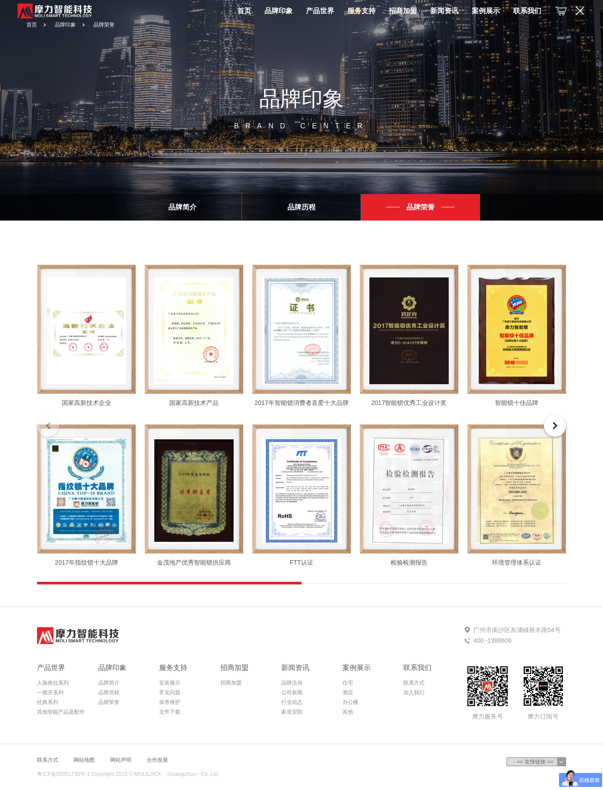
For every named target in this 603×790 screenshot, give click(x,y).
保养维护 (169, 702)
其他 (347, 712)
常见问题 (169, 692)
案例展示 (486, 11)
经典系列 (47, 702)
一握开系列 (50, 692)
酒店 (347, 692)
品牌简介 (108, 682)
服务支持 (361, 11)
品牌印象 (278, 11)
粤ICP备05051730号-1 (63, 774)
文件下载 (169, 712)
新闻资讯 (444, 11)
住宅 (347, 682)
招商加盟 (403, 11)
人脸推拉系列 (53, 682)
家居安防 (291, 712)
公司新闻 (291, 692)
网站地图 (84, 760)
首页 (244, 11)
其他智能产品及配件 (61, 712)
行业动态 (291, 702)
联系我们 (527, 11)
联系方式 (413, 682)
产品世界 (320, 11)
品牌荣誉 (104, 24)
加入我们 (413, 692)
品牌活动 (291, 682)
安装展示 (169, 682)
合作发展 (157, 760)
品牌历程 (108, 692)
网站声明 (120, 760)
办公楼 (350, 702)
